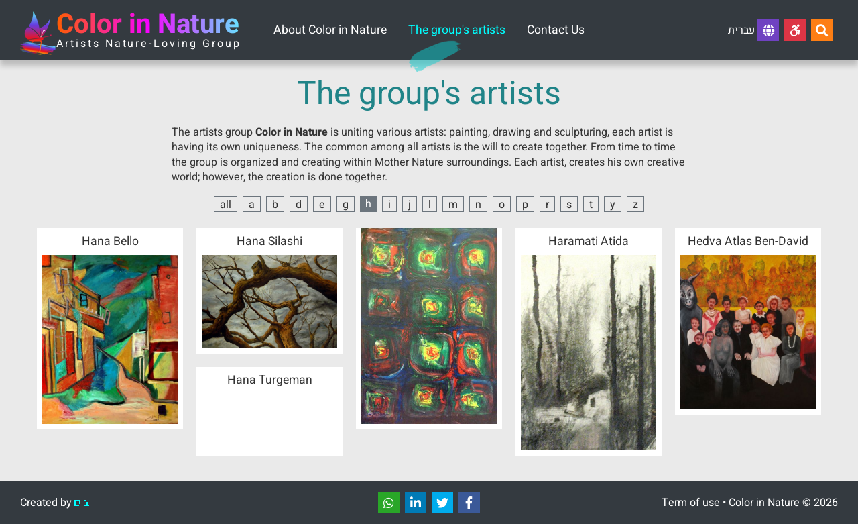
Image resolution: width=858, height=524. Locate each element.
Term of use (691, 502)
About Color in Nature (330, 29)
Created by (54, 502)
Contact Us (556, 29)
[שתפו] (389, 502)
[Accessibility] (795, 30)
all (225, 204)
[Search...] (822, 30)
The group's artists (456, 29)
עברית (753, 30)
